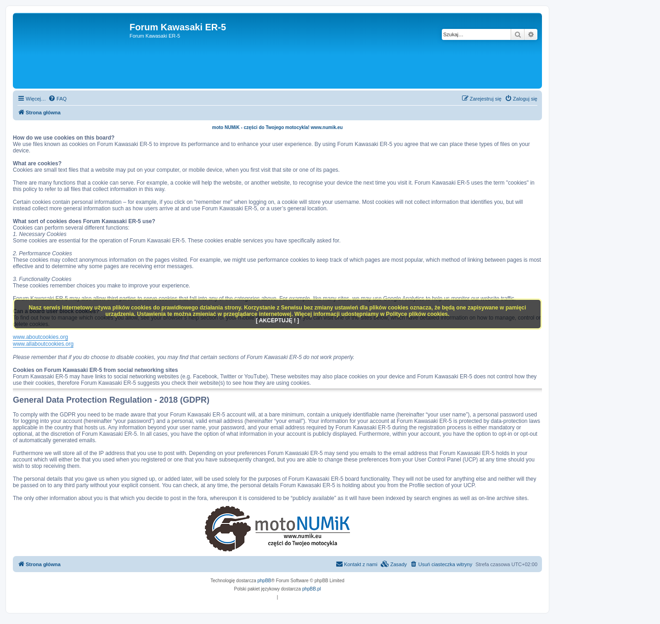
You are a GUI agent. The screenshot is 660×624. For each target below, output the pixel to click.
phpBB (264, 580)
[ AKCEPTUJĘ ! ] (277, 320)
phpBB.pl (311, 588)
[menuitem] (57, 98)
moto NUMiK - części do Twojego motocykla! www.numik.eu (277, 127)
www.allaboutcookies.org (43, 344)
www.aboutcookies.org (40, 337)
